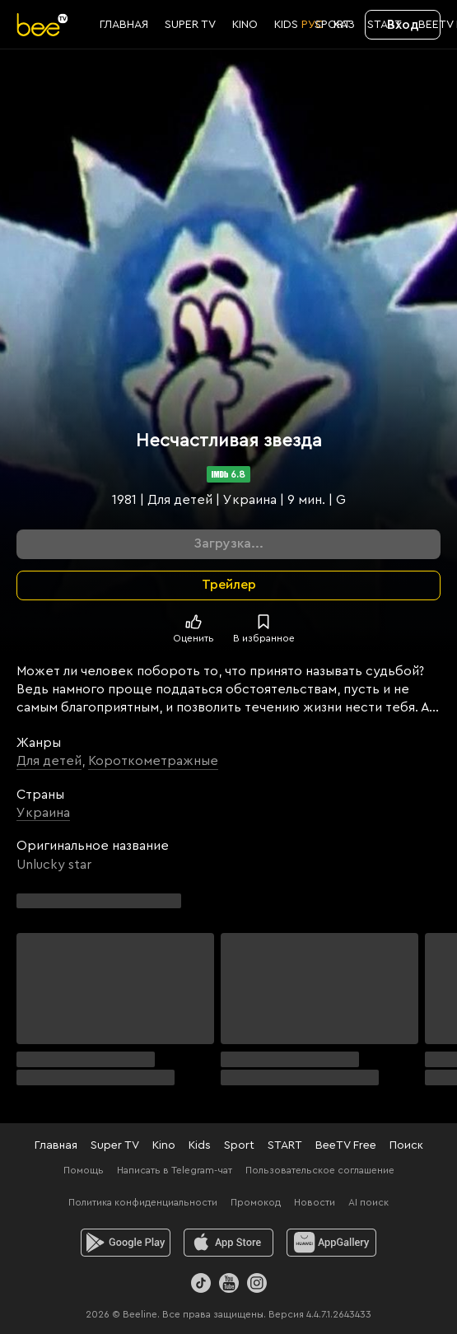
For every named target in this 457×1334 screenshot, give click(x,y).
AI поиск (368, 1202)
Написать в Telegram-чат (174, 1170)
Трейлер (229, 584)
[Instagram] (257, 1283)
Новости (314, 1202)
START (285, 1145)
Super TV (115, 1145)
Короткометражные (153, 760)
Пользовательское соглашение (319, 1170)
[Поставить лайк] (193, 622)
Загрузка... (228, 543)
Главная (56, 1145)
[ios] (228, 1243)
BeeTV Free (345, 1145)
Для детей (49, 760)
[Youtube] (229, 1283)
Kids (200, 1145)
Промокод (256, 1202)
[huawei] (331, 1243)
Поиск (406, 1145)
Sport (239, 1145)
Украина (43, 812)
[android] (125, 1243)
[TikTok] (201, 1283)
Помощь (83, 1170)
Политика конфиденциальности (142, 1202)
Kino (163, 1145)
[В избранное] (263, 622)
